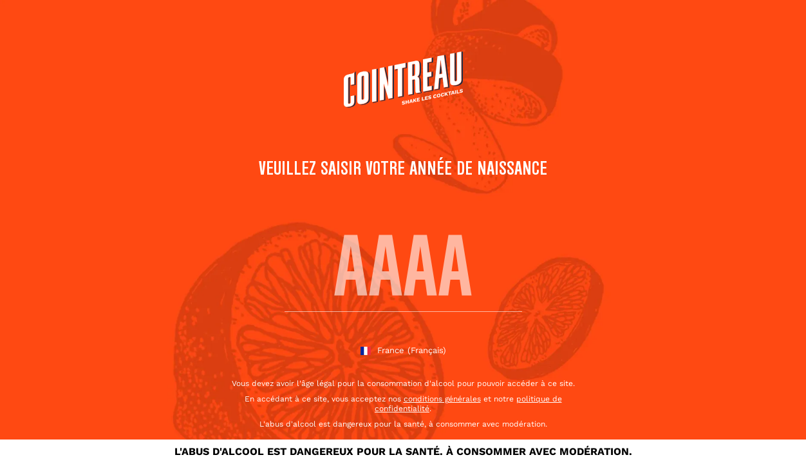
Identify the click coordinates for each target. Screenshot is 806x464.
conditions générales (442, 398)
